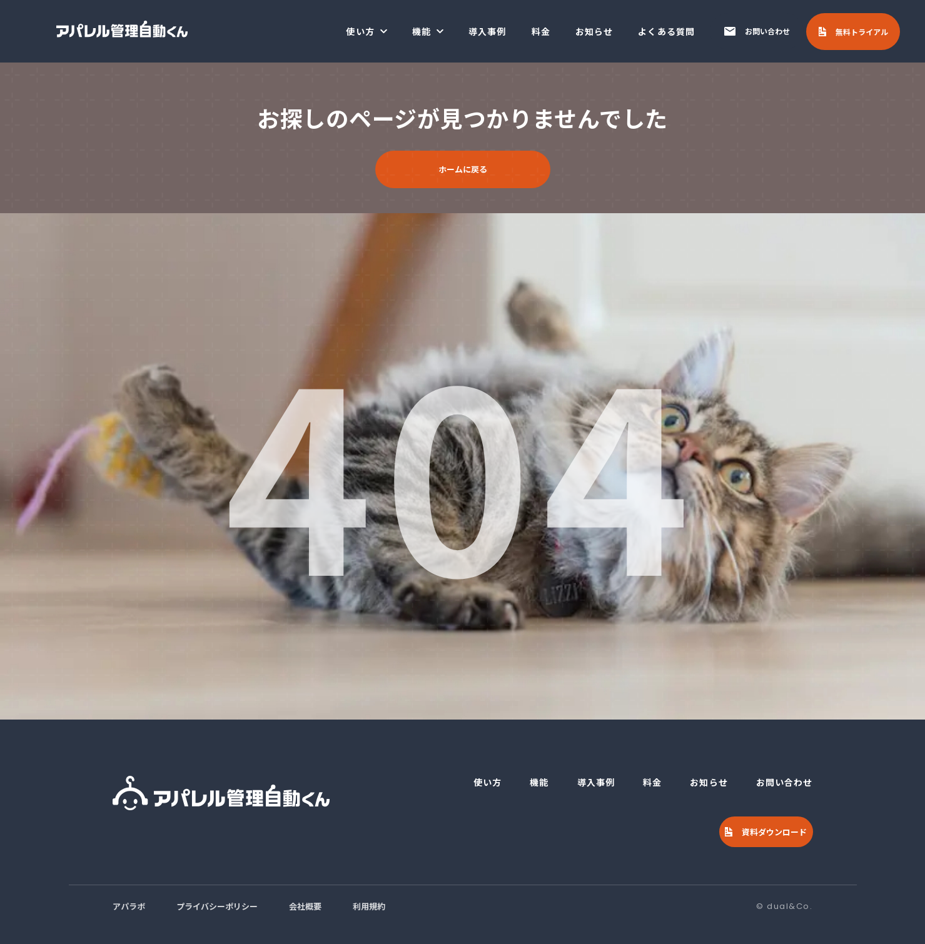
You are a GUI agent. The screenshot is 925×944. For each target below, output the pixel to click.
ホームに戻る (462, 169)
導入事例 (487, 31)
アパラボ (129, 906)
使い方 (360, 31)
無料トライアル (862, 31)
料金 (541, 31)
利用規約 (369, 906)
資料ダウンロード (774, 832)
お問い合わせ (767, 31)
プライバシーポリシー (217, 906)
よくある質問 (666, 31)
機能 (421, 31)
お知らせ (594, 31)
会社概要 (305, 906)
